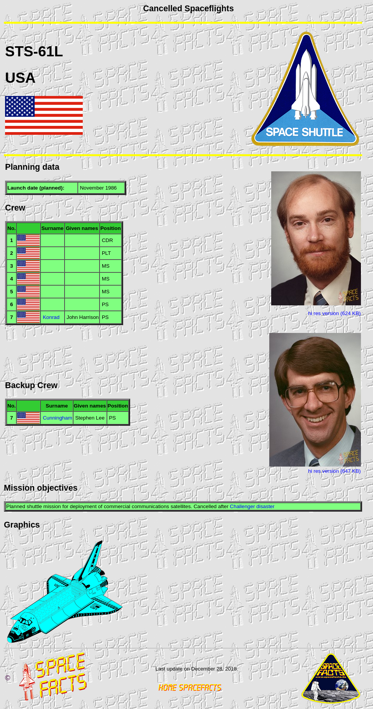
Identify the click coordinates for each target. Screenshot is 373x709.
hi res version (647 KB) (334, 471)
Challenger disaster (252, 506)
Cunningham (57, 418)
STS (19, 51)
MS (106, 266)
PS (105, 304)
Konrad (51, 317)
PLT (106, 253)
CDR (107, 240)
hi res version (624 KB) (334, 313)
